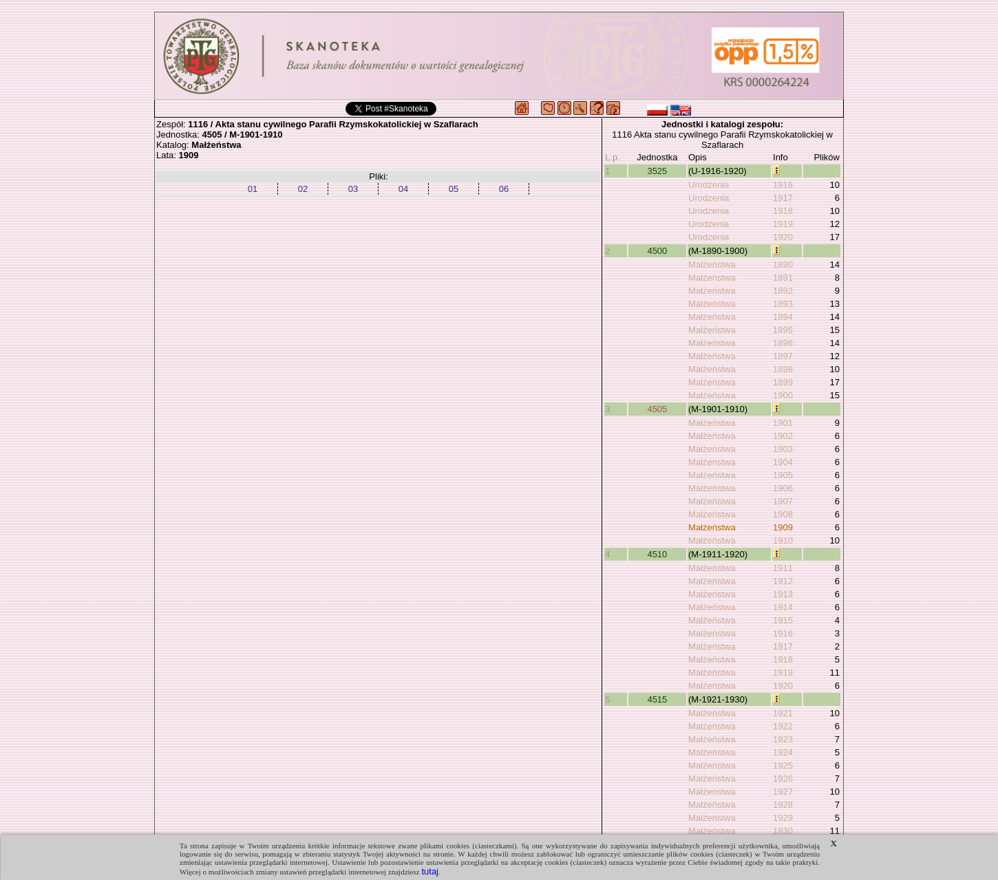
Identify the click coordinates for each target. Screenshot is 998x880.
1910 (783, 540)
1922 (783, 726)
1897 (783, 356)
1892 (783, 291)
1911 (783, 568)
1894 (783, 317)
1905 (783, 475)
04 (403, 189)
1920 (783, 237)
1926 (783, 778)
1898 (783, 369)
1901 (783, 423)
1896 (783, 343)
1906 (783, 488)
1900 (783, 395)
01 (252, 189)
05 (453, 189)
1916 (783, 185)
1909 (783, 527)
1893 (783, 304)
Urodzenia (708, 185)
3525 (657, 171)
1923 (783, 739)
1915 (783, 620)
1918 (783, 211)
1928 (783, 804)
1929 (783, 818)
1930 (783, 831)
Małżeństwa (712, 264)
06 (504, 189)
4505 (657, 409)
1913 (783, 594)
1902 (783, 436)
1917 (783, 198)
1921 (783, 713)
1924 (783, 752)
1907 (783, 501)
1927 (783, 791)
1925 (783, 765)
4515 (657, 699)
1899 (783, 382)
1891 (783, 277)
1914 (783, 607)
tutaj (429, 871)
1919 (783, 224)
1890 (783, 264)
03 (353, 189)
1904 (783, 462)
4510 (657, 554)
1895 (783, 330)
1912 (783, 581)
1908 (783, 514)
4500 (657, 251)
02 (303, 189)
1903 (783, 449)
